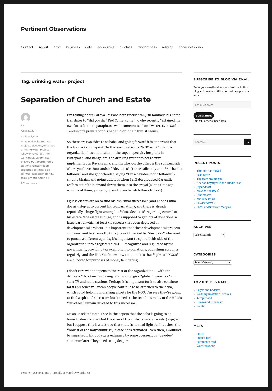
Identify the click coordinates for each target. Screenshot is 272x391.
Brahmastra (204, 195)
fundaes (126, 47)
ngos (31, 157)
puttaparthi (38, 161)
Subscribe (204, 115)
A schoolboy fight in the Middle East (219, 183)
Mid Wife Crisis (206, 199)
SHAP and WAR (206, 203)
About (43, 47)
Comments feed (206, 342)
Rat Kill (201, 306)
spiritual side (42, 169)
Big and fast (204, 187)
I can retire (203, 175)
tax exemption (30, 177)
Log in (200, 334)
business (73, 47)
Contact (27, 47)
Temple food (204, 298)
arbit (57, 47)
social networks (191, 47)
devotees (49, 145)
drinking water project (35, 149)
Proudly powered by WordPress (72, 372)
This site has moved (209, 171)
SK (22, 125)
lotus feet (38, 153)
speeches (27, 169)
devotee (37, 145)
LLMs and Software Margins (214, 207)
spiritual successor (32, 173)
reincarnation (40, 165)
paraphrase (42, 157)
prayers (25, 161)
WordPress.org (206, 346)
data (88, 47)
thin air (44, 177)
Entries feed (204, 338)
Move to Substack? (208, 191)
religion (168, 47)
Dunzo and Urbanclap (210, 302)
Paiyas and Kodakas (208, 290)
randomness (147, 47)
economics (105, 47)
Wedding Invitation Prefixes (214, 294)
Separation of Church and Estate (86, 99)
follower (26, 153)
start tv (49, 173)
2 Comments (29, 183)
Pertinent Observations (53, 29)
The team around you (210, 179)
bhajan (25, 141)
